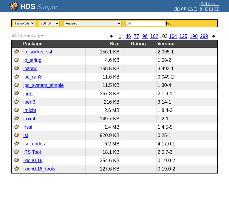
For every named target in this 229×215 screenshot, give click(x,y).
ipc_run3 (32, 76)
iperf (28, 93)
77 (136, 36)
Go (169, 23)
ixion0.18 (32, 160)
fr (195, 8)
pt (206, 8)
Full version (210, 4)
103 (164, 36)
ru (211, 8)
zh (216, 8)
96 (145, 36)
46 (128, 36)
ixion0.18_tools (39, 168)
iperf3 (29, 102)
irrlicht (29, 110)
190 (194, 36)
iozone (30, 68)
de (177, 8)
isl (25, 135)
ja (200, 8)
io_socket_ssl (37, 51)
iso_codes (34, 143)
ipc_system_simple (43, 85)
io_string (32, 60)
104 (173, 36)
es (190, 8)
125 (184, 36)
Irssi (27, 127)
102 (154, 36)
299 (204, 36)
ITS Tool (32, 152)
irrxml (29, 118)
